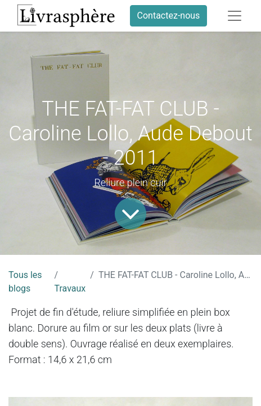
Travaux (70, 288)
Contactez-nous (168, 15)
